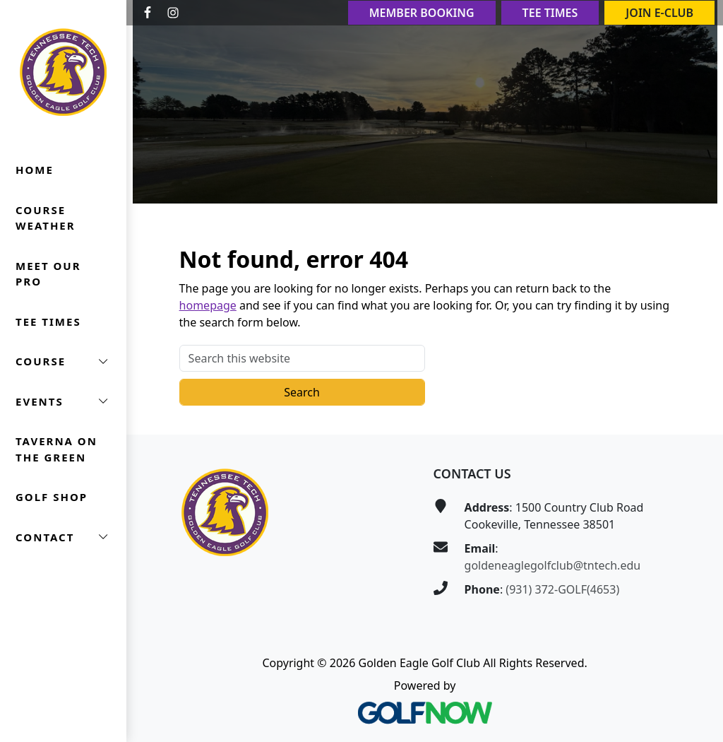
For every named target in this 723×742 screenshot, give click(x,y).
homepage (208, 305)
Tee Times (550, 12)
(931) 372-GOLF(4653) (562, 589)
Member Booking (421, 12)
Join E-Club (659, 12)
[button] (63, 361)
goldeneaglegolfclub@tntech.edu (553, 565)
